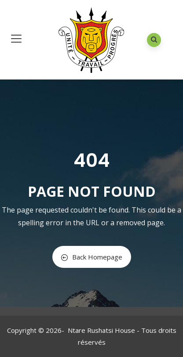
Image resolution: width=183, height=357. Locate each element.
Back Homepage (91, 256)
